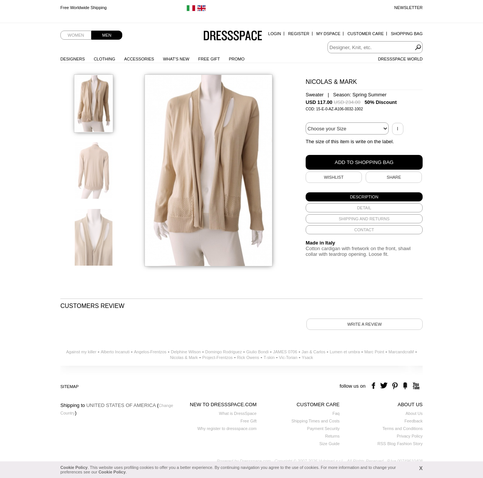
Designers (72, 59)
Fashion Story (410, 443)
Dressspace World (400, 59)
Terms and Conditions (403, 428)
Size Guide (329, 443)
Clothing (104, 59)
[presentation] (364, 196)
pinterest (395, 386)
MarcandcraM (401, 352)
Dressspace (233, 36)
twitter (385, 386)
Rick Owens (248, 357)
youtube (415, 386)
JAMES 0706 (285, 352)
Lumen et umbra (345, 352)
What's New (176, 59)
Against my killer (81, 352)
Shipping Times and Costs (315, 421)
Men (106, 35)
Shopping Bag (407, 33)
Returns (332, 436)
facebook (374, 386)
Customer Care (366, 33)
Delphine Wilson (186, 352)
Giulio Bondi (257, 352)
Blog (391, 443)
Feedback (414, 421)
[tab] (364, 196)
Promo (237, 59)
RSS (381, 443)
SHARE (394, 177)
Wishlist (333, 177)
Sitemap (69, 386)
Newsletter (408, 7)
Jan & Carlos (313, 352)
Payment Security (323, 428)
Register (298, 33)
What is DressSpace (238, 413)
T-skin (268, 357)
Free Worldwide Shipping (83, 7)
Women (76, 35)
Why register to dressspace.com (227, 428)
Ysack (307, 357)
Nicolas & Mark (184, 357)
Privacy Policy (410, 436)
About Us (414, 413)
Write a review (364, 324)
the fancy (405, 386)
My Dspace (328, 33)
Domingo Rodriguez (223, 352)
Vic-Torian (288, 357)
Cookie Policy (74, 467)
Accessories (139, 59)
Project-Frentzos (217, 357)
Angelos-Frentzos (150, 352)
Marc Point (374, 352)
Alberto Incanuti (115, 352)
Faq (336, 413)
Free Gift (209, 59)
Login (274, 33)
